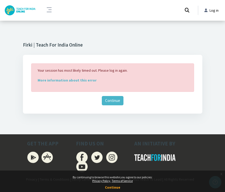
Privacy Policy (101, 181)
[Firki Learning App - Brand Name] (20, 10)
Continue (112, 100)
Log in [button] (211, 10)
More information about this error (67, 80)
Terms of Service (122, 181)
